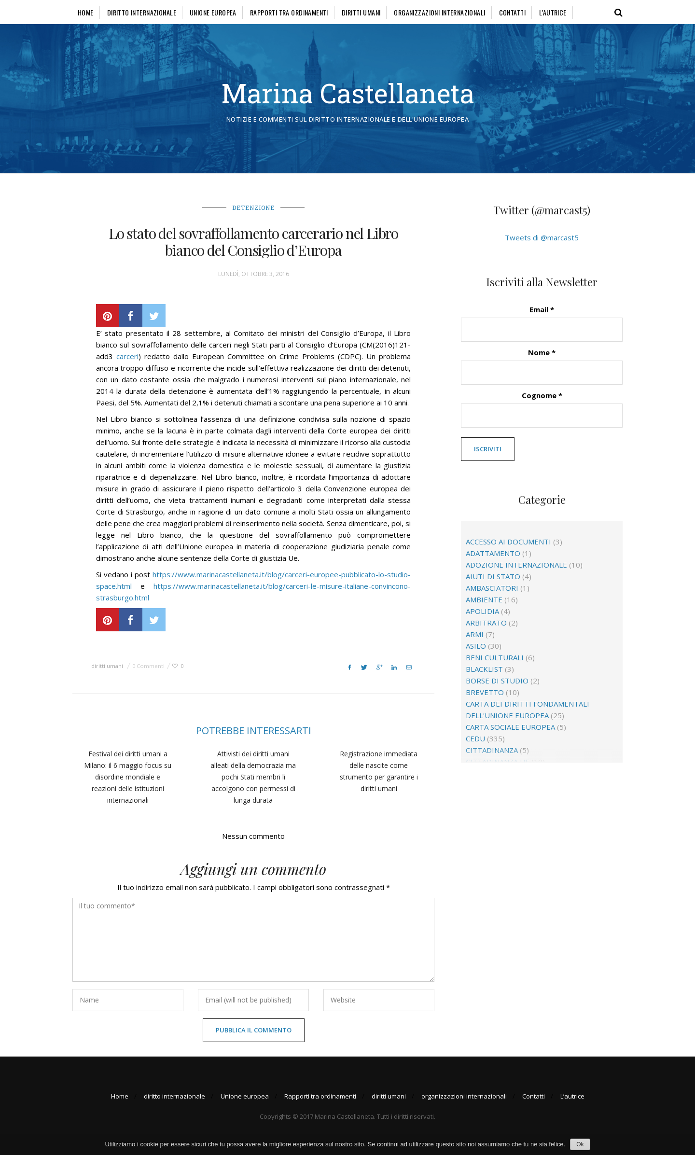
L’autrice (553, 12)
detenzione (253, 207)
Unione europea (213, 12)
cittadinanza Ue (497, 761)
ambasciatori (492, 588)
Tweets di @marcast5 (542, 237)
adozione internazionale (516, 565)
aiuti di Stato (493, 576)
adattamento (493, 553)
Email (541, 309)
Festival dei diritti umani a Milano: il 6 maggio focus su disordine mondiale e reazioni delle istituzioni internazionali (127, 777)
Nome (542, 352)
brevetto (485, 692)
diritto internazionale (141, 12)
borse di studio (497, 680)
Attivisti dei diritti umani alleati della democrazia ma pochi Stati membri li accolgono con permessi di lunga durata (253, 777)
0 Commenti (148, 665)
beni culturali (495, 657)
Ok (580, 1144)
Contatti (512, 12)
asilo (476, 646)
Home (86, 12)
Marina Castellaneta (347, 93)
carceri (127, 356)
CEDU (475, 738)
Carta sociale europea (510, 727)
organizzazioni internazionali (439, 12)
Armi (475, 634)
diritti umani (361, 12)
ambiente (484, 599)
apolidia (482, 611)
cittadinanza (492, 750)
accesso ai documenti (508, 541)
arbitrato (486, 622)
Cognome (542, 395)
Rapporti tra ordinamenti (289, 12)
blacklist (484, 669)
